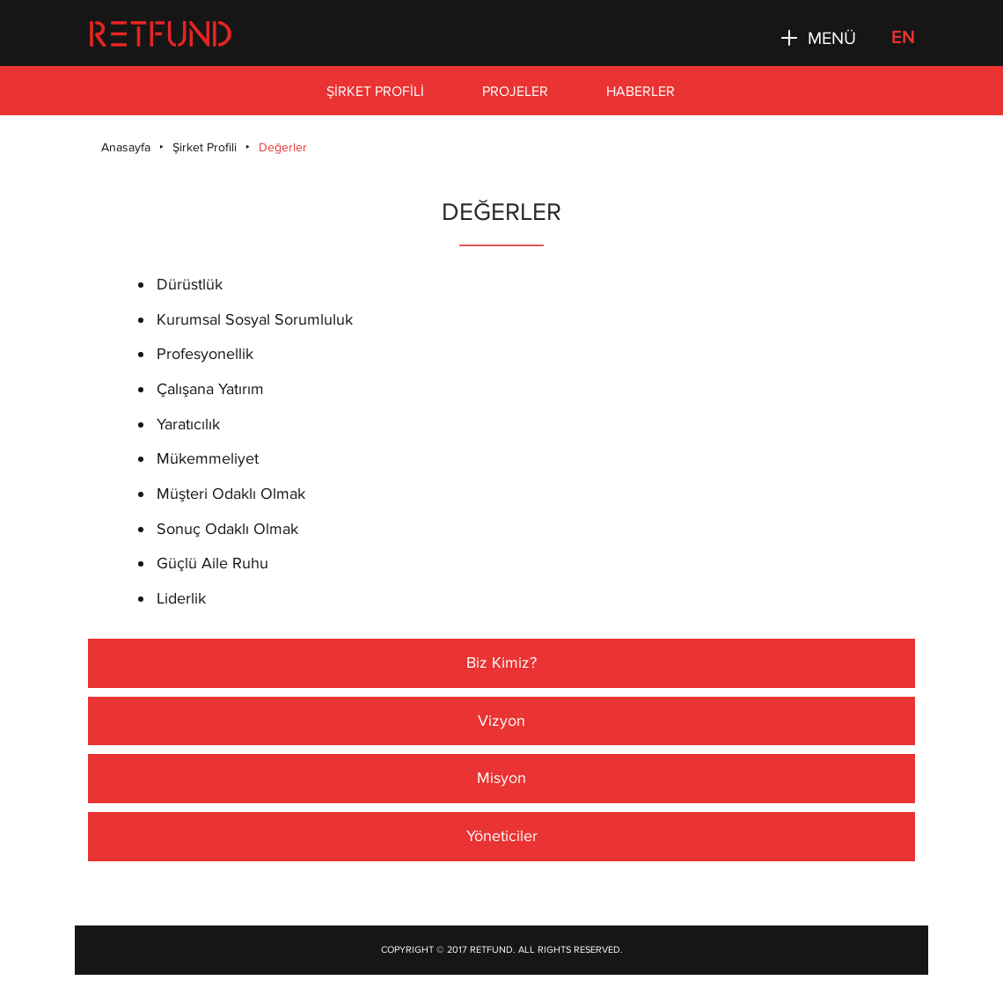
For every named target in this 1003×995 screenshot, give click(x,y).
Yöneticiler (502, 835)
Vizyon (501, 720)
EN (903, 37)
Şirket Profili (375, 91)
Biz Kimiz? (501, 662)
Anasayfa (125, 147)
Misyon (501, 777)
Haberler (640, 91)
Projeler (515, 91)
